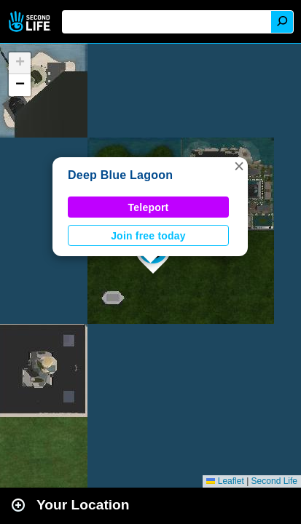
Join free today (148, 236)
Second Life (31, 21)
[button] (239, 166)
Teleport (148, 207)
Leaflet (224, 481)
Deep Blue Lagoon (120, 175)
